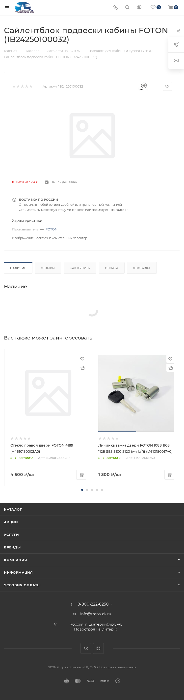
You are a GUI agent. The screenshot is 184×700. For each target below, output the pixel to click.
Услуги (11, 535)
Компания (15, 560)
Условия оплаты (22, 585)
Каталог (13, 509)
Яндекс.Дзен (98, 648)
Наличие (18, 268)
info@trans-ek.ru (95, 613)
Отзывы (48, 268)
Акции (11, 522)
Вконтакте (85, 648)
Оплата (111, 268)
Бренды (12, 547)
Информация (18, 572)
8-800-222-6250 (93, 604)
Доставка (141, 268)
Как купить (80, 268)
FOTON (51, 229)
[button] (82, 490)
